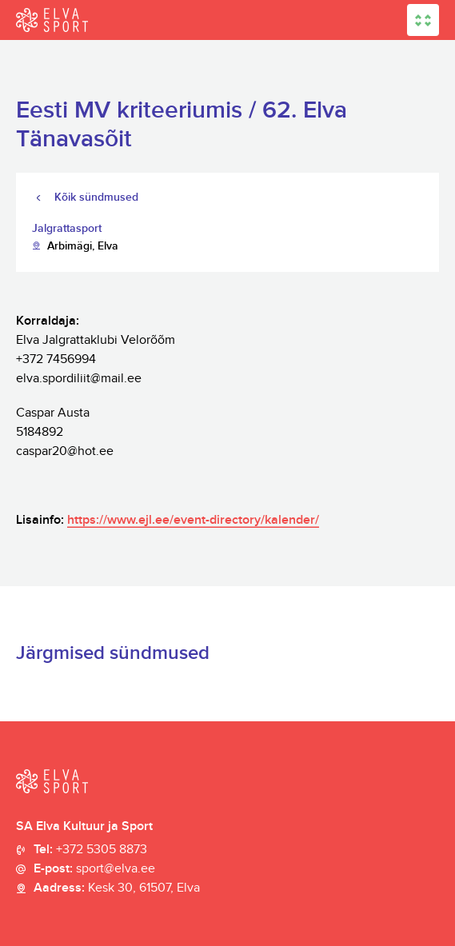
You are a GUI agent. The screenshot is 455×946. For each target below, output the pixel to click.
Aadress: (117, 888)
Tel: (90, 850)
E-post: (94, 869)
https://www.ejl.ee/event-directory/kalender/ (193, 520)
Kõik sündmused (96, 197)
